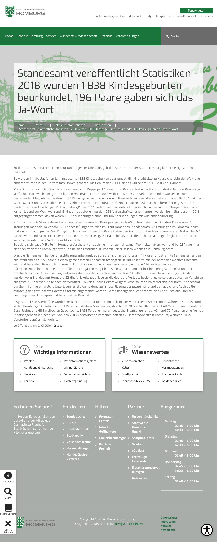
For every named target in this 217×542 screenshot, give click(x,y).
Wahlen (29, 361)
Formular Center (173, 374)
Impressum (168, 522)
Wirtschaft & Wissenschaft (78, 36)
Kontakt (166, 526)
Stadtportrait (130, 374)
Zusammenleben (133, 361)
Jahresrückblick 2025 (136, 381)
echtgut (119, 524)
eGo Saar (138, 451)
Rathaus (106, 36)
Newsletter (168, 530)
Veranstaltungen (127, 36)
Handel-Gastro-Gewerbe (77, 457)
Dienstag (171, 436)
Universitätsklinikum (143, 417)
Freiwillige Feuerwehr (139, 459)
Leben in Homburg (30, 36)
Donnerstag (173, 462)
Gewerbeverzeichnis (77, 374)
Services (29, 374)
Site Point (136, 524)
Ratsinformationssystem (80, 361)
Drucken (58, 326)
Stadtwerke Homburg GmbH (140, 427)
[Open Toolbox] (207, 530)
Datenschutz (169, 518)
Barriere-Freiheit (105, 446)
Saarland (138, 444)
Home (9, 36)
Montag (170, 421)
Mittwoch (171, 451)
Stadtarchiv (75, 436)
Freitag (170, 477)
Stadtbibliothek (78, 429)
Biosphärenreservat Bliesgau (143, 469)
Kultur (126, 368)
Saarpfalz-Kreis (143, 438)
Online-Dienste (73, 368)
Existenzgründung (75, 381)
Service (51, 36)
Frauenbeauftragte (110, 438)
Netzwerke (139, 478)
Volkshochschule (78, 442)
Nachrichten (103, 125)
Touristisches (170, 361)
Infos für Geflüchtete (107, 429)
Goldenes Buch (171, 381)
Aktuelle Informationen (70, 125)
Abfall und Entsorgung (38, 368)
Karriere (29, 381)
